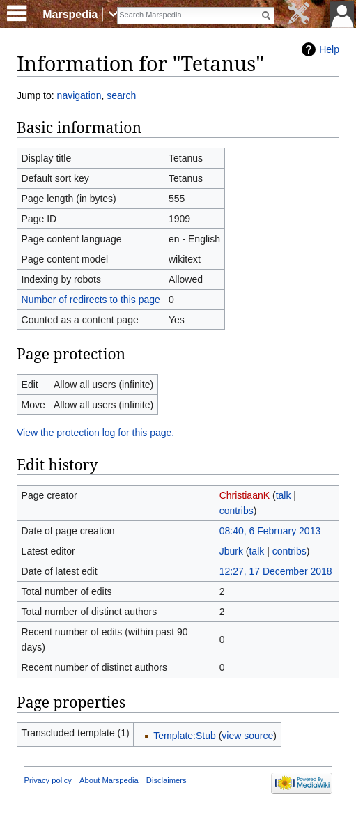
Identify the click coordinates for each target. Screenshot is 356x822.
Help (329, 49)
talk (283, 495)
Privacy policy (48, 780)
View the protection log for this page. (95, 432)
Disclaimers (166, 780)
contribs (236, 510)
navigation (79, 95)
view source (247, 735)
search (121, 95)
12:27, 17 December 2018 (275, 571)
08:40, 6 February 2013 (270, 530)
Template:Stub (184, 735)
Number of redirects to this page (91, 299)
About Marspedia (109, 780)
